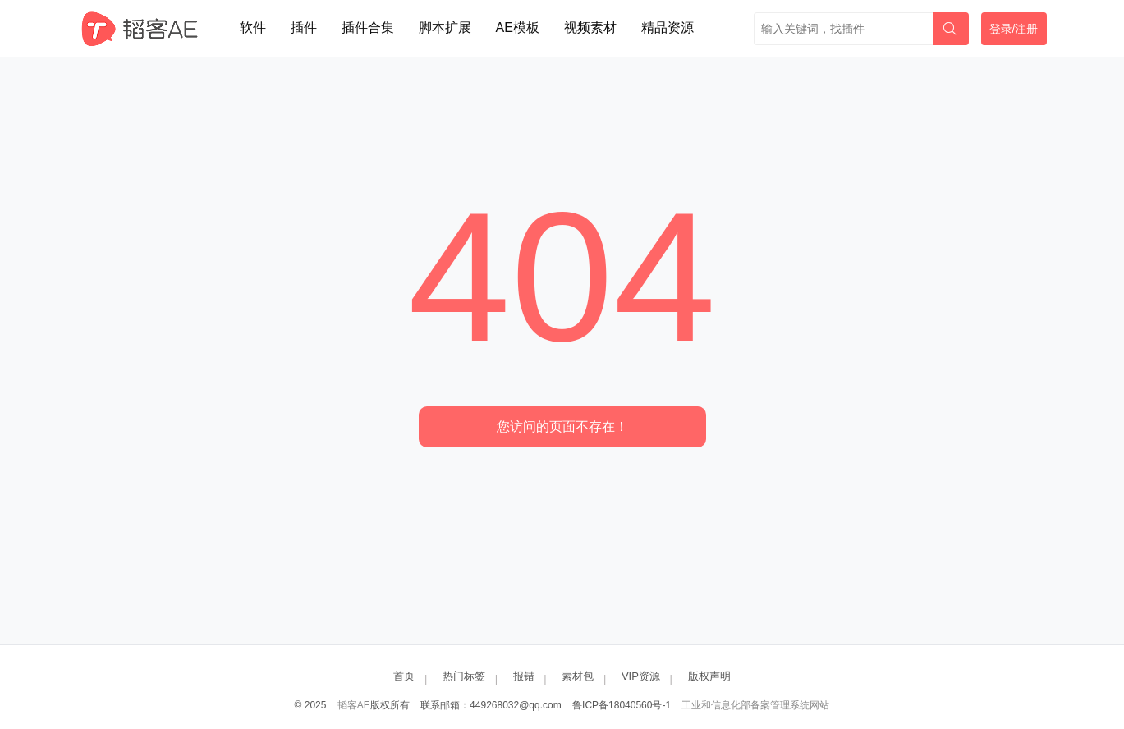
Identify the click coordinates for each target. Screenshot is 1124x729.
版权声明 (709, 676)
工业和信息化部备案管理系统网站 (755, 705)
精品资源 (667, 27)
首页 (404, 676)
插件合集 (368, 27)
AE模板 (517, 27)
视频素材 (590, 27)
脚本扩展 (445, 27)
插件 (304, 27)
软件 (253, 27)
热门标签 (464, 676)
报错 (523, 676)
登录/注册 (1014, 28)
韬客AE (353, 705)
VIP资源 (641, 676)
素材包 (578, 676)
